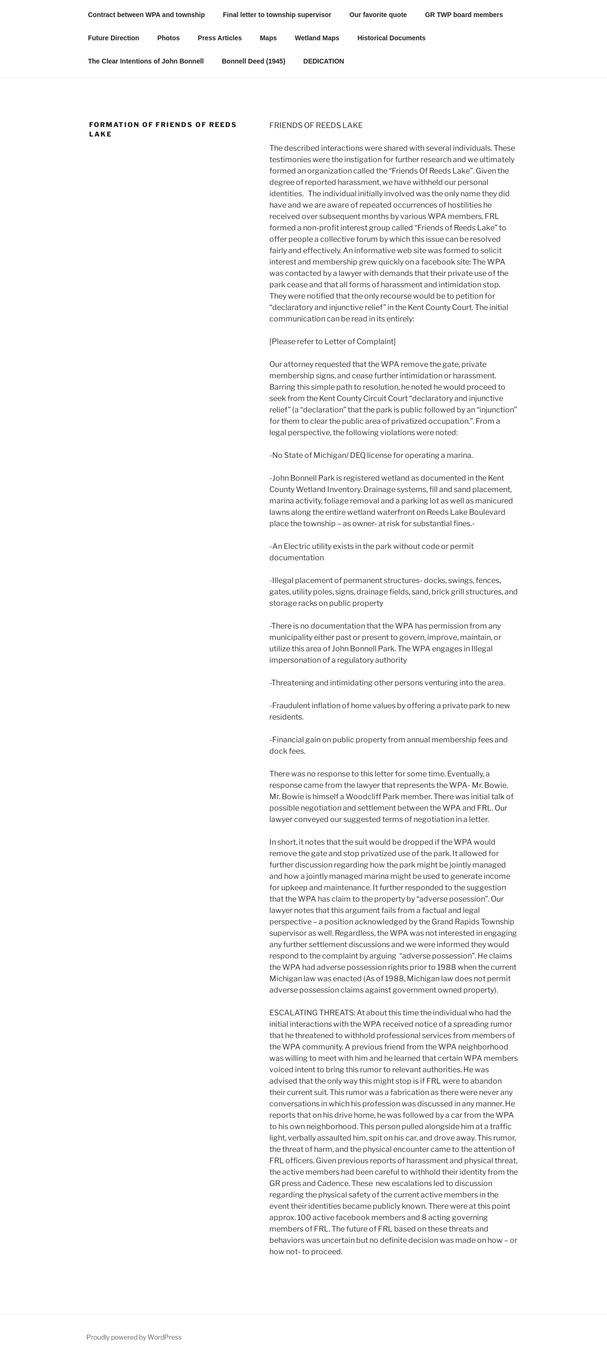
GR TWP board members (464, 14)
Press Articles (220, 38)
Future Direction (113, 38)
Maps (268, 38)
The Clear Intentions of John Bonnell (146, 61)
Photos (168, 38)
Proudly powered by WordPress (134, 1337)
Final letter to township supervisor (277, 14)
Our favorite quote (378, 14)
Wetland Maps (317, 38)
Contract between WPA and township (146, 14)
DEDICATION (324, 61)
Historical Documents (392, 38)
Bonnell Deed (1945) (253, 61)
